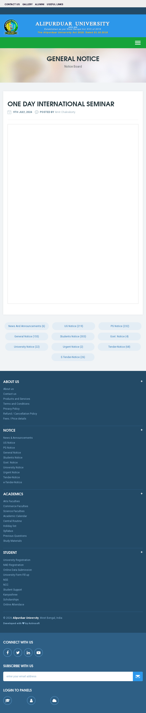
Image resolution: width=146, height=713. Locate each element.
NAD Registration (13, 564)
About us (8, 388)
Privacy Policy (11, 408)
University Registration (16, 560)
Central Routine (12, 521)
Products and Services (16, 398)
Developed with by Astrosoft (21, 623)
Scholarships (11, 599)
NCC (5, 584)
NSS (5, 579)
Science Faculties (14, 511)
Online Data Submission (17, 569)
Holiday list (9, 526)
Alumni (39, 4)
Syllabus (8, 530)
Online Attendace (13, 604)
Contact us (12, 4)
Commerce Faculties (15, 506)
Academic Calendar (15, 516)
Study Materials (12, 540)
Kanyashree (10, 594)
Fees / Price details (14, 418)
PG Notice (9, 447)
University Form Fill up (16, 574)
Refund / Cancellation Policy (20, 413)
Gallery (27, 4)
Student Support (12, 589)
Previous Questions (15, 535)
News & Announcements (18, 437)
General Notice (12, 452)
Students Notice (12, 457)
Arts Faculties (11, 501)
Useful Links (55, 4)
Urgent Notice (11, 472)
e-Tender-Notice (12, 482)
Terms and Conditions (16, 403)
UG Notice (9, 442)
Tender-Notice (11, 477)
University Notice (13, 467)
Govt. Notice (10, 462)
